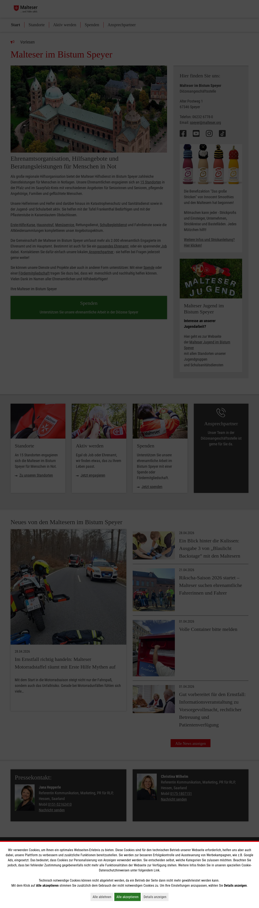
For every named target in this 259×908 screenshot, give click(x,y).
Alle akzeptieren (128, 897)
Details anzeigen (156, 897)
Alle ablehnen (103, 897)
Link (156, 870)
